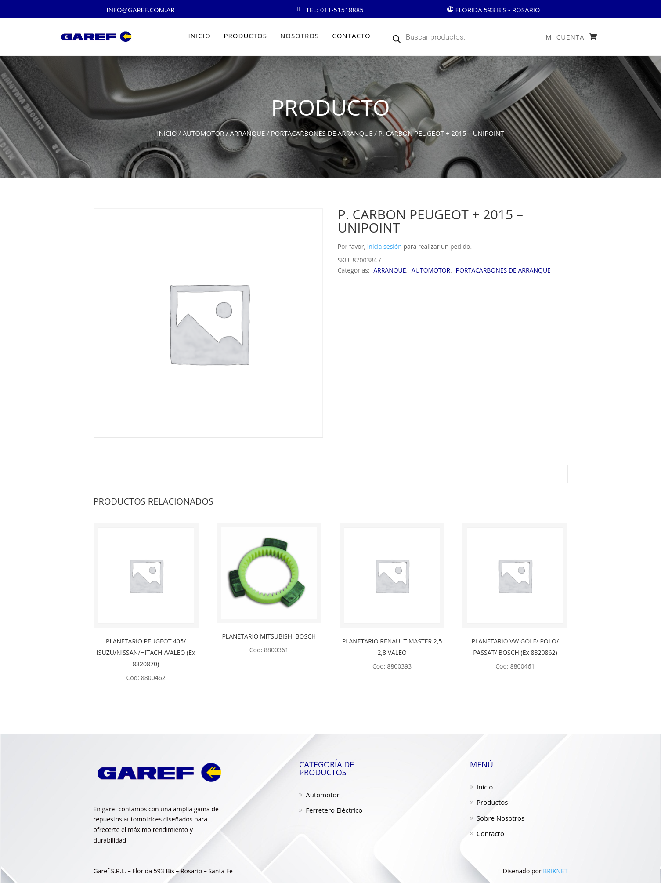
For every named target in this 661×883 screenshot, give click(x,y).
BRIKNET (555, 871)
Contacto (490, 833)
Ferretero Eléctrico (334, 810)
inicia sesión (384, 246)
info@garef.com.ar (141, 9)
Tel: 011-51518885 (335, 9)
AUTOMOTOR (203, 133)
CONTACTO (351, 35)
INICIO (199, 35)
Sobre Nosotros (500, 818)
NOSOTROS (299, 35)
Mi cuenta (564, 37)
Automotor (322, 794)
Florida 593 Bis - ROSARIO (497, 9)
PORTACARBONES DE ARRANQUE (322, 133)
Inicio (167, 133)
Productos (492, 802)
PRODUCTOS (245, 35)
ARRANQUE (247, 133)
